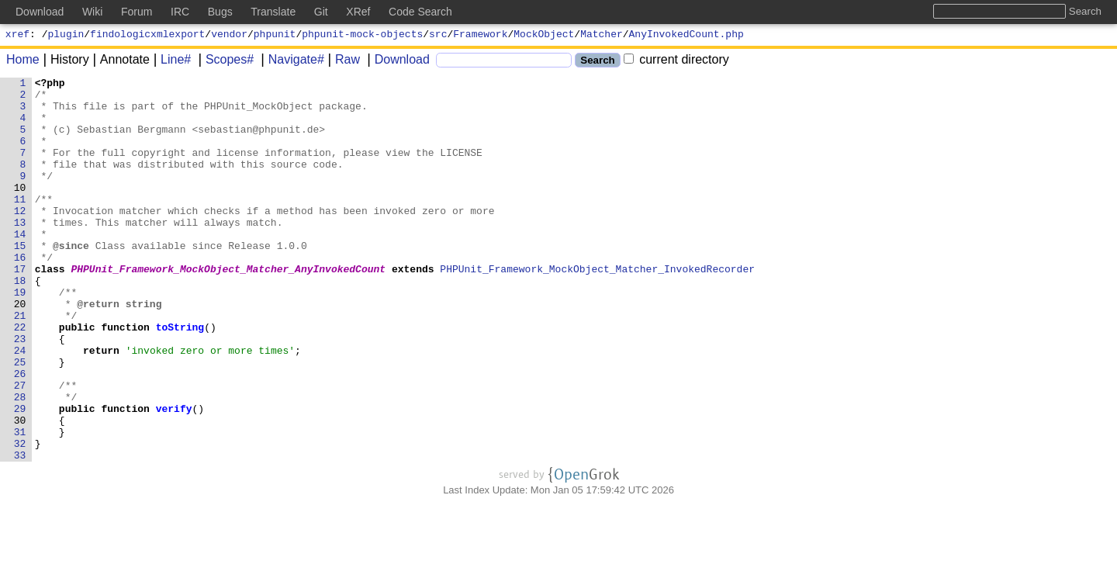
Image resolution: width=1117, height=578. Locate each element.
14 (20, 266)
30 (20, 490)
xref (17, 36)
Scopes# (224, 61)
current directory (676, 61)
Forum (136, 11)
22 (20, 378)
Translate (273, 11)
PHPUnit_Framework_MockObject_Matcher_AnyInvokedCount (228, 308)
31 (20, 504)
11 (20, 224)
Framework (480, 36)
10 (20, 210)
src (438, 36)
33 (20, 531)
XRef (358, 11)
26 (20, 434)
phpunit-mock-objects (362, 36)
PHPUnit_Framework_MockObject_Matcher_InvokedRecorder (598, 308)
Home (23, 61)
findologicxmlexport (147, 36)
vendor (229, 36)
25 (20, 420)
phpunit (275, 36)
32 (20, 517)
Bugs (220, 11)
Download (397, 61)
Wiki (92, 11)
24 (20, 406)
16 (20, 294)
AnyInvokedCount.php (686, 36)
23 (20, 392)
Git (321, 11)
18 (20, 322)
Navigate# (291, 61)
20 (20, 350)
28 (20, 462)
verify (174, 476)
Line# (170, 61)
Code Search (420, 11)
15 (20, 280)
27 (20, 448)
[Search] (504, 62)
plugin (66, 36)
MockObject (544, 36)
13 (20, 252)
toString (180, 378)
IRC (180, 11)
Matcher (601, 36)
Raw (342, 61)
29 (20, 476)
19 (20, 336)
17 (20, 308)
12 (20, 238)
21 (20, 364)
